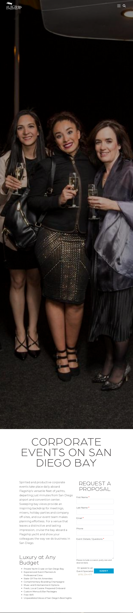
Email (79, 518)
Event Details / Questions (89, 539)
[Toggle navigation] (119, 6)
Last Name (82, 507)
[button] (124, 6)
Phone (79, 528)
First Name (82, 497)
